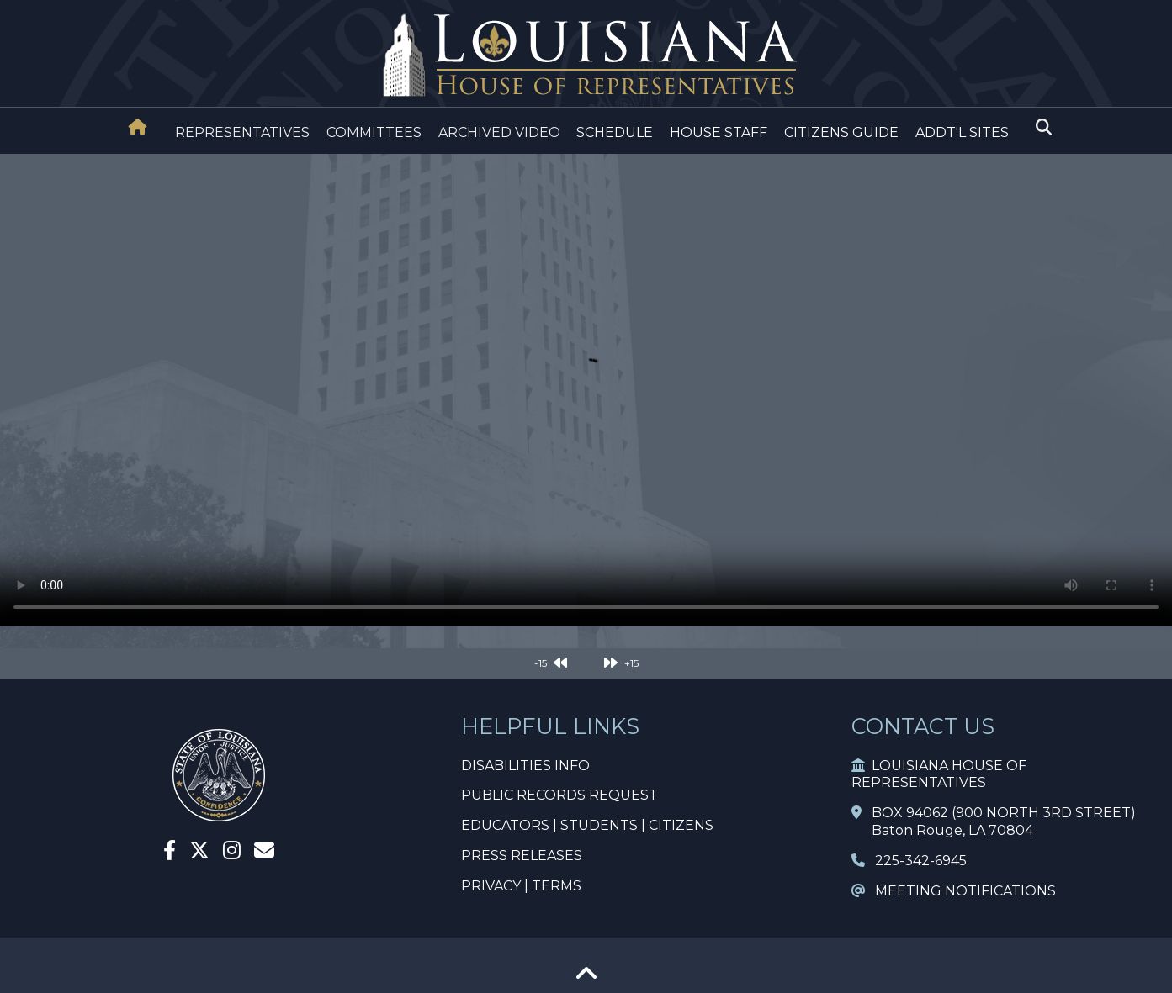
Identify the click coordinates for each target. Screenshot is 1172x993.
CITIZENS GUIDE (841, 132)
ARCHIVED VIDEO (499, 132)
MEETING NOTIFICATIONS (953, 891)
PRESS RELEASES (521, 856)
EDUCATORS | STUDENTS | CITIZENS (587, 825)
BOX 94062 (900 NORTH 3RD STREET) (993, 813)
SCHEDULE (614, 132)
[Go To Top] (586, 979)
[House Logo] (586, 56)
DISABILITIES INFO (525, 766)
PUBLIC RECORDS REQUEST (559, 795)
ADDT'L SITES (962, 132)
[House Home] (138, 127)
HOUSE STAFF (718, 132)
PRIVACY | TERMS (521, 886)
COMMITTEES (374, 132)
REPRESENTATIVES (242, 132)
